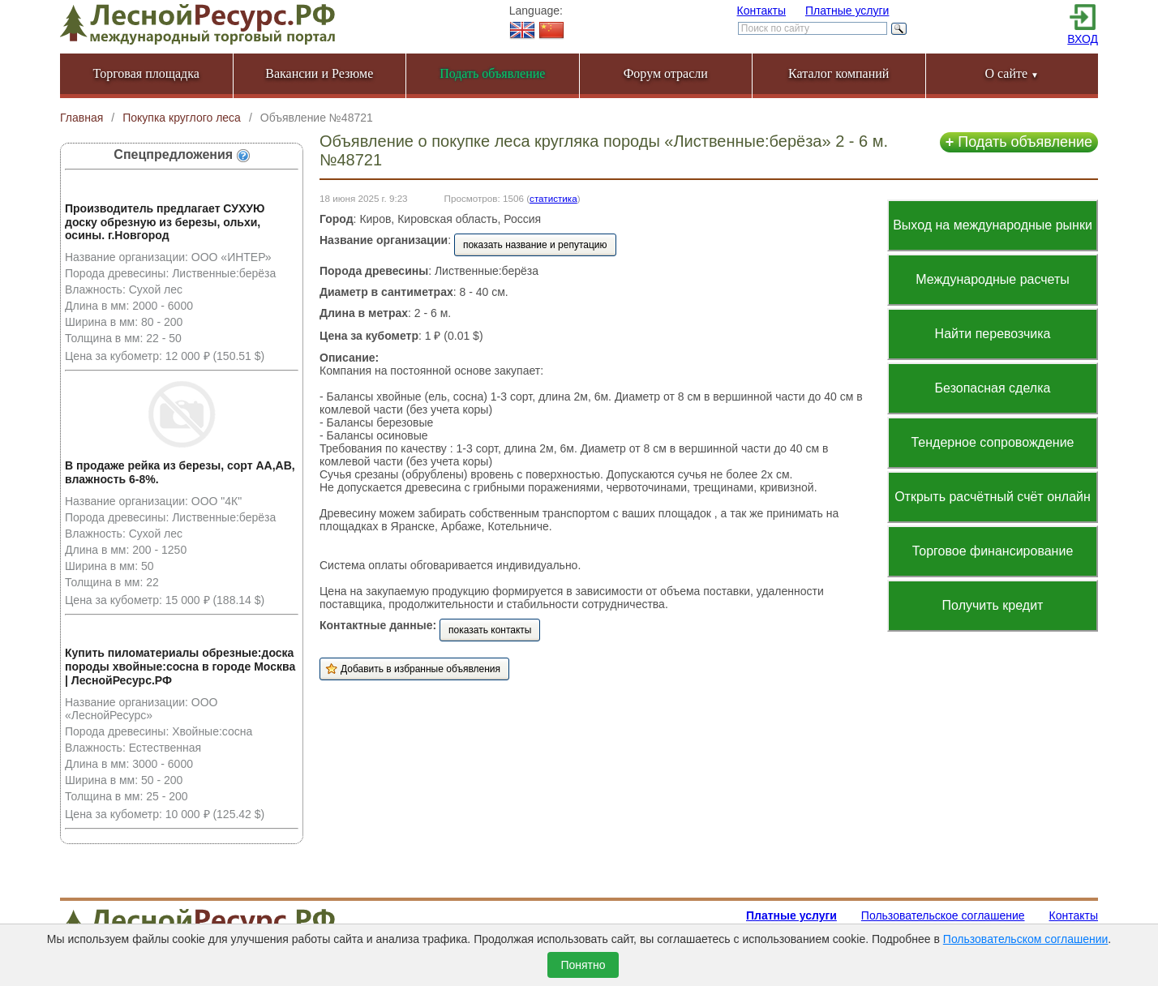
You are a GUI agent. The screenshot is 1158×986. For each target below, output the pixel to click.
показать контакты (489, 630)
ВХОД (1082, 38)
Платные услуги (847, 10)
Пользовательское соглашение (943, 915)
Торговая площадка (146, 73)
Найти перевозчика (993, 334)
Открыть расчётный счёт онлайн (992, 497)
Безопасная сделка (993, 388)
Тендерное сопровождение (992, 442)
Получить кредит (993, 605)
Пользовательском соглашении (1026, 938)
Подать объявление (1019, 142)
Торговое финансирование (993, 551)
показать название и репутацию (535, 245)
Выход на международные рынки (992, 225)
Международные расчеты (993, 279)
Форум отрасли (666, 73)
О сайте (1011, 73)
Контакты (761, 10)
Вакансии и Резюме (319, 73)
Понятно (582, 964)
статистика (553, 198)
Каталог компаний (838, 73)
